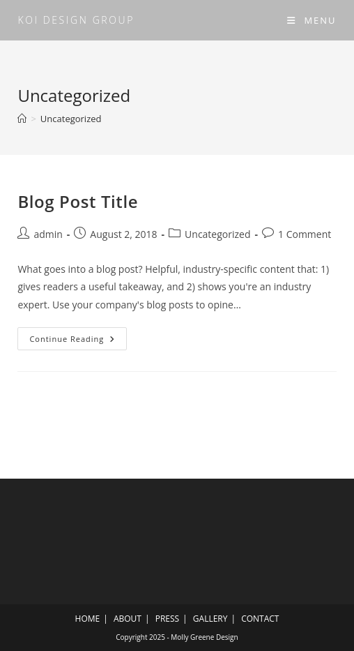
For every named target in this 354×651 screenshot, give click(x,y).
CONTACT (260, 618)
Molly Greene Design (204, 637)
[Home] (21, 118)
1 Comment (304, 234)
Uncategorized (71, 118)
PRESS (167, 618)
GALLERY (210, 618)
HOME (87, 618)
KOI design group (75, 20)
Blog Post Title (77, 201)
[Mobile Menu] (312, 20)
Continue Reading (77, 341)
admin (47, 234)
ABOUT (127, 618)
